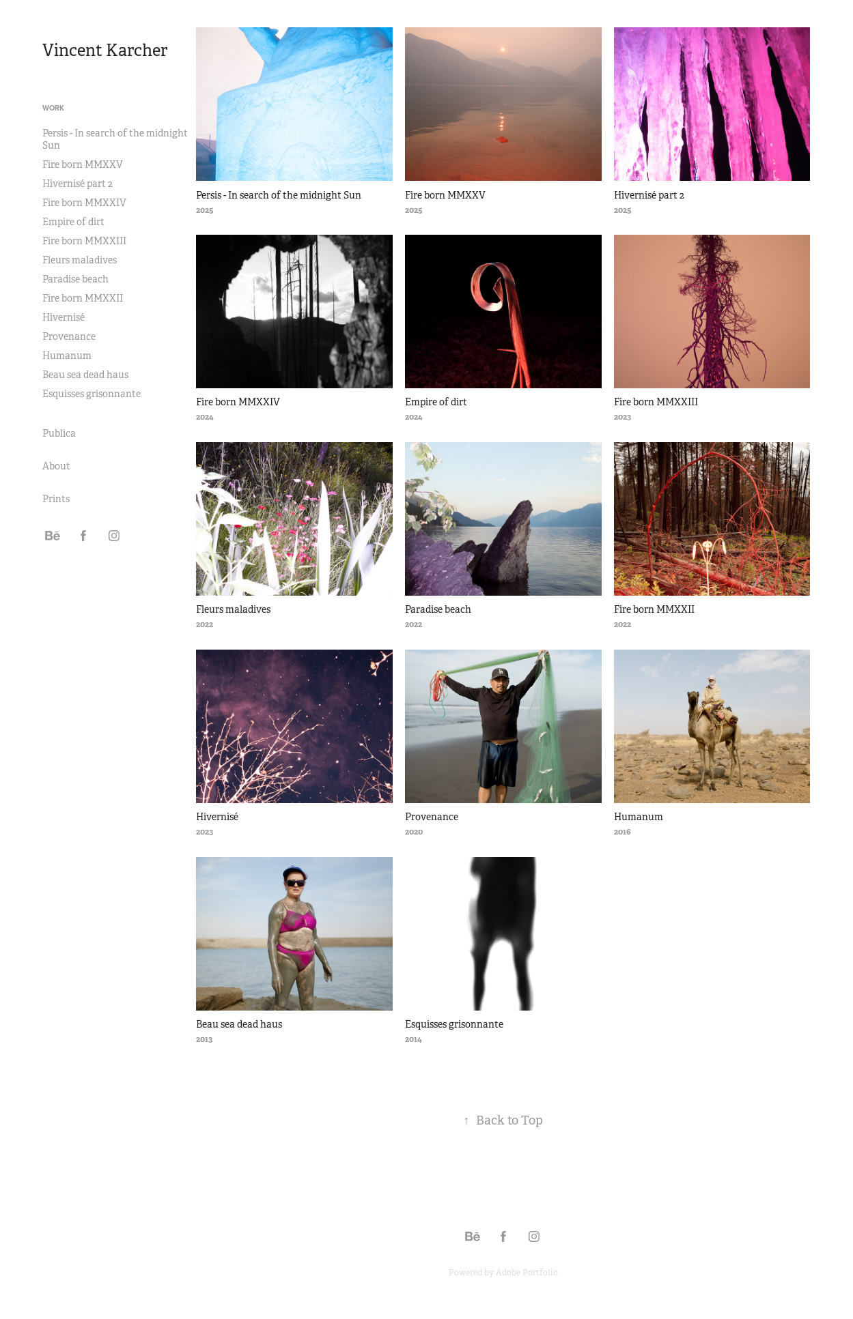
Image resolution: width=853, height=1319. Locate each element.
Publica (59, 433)
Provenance (69, 336)
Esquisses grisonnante (91, 394)
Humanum (67, 355)
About (56, 466)
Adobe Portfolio (527, 1272)
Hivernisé (63, 317)
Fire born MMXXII (82, 298)
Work (53, 107)
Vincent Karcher (104, 50)
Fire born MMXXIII (84, 241)
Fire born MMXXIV (84, 203)
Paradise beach (75, 279)
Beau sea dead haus (85, 374)
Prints (56, 499)
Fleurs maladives (79, 260)
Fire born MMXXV (82, 164)
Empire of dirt (73, 222)
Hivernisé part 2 (77, 183)
